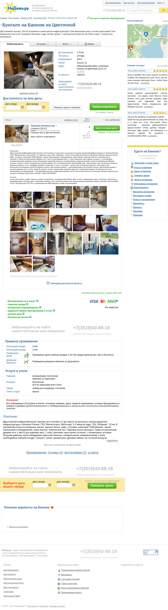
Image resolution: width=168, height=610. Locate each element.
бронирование (36, 452)
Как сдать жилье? (11, 587)
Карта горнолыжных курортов (75, 588)
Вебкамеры (66, 575)
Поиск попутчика (69, 583)
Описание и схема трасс (146, 163)
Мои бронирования (146, 3)
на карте (80, 71)
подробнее (112, 440)
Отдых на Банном (143, 167)
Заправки (138, 211)
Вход (159, 3)
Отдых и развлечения (144, 199)
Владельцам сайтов (12, 596)
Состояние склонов (70, 579)
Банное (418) (26, 18)
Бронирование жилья (71, 592)
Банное (80, 62)
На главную (32, 606)
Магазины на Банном (143, 192)
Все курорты (14, 18)
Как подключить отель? (14, 583)
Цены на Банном (142, 171)
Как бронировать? (11, 570)
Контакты (43, 606)
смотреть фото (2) (29, 93)
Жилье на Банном (143, 180)
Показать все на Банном (18, 527)
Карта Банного (141, 187)
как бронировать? (84, 88)
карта (94, 452)
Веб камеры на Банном (145, 184)
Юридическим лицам (13, 578)
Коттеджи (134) (40, 18)
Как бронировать (113, 3)
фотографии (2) (75, 452)
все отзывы (162, 65)
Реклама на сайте (57, 606)
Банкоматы (138, 203)
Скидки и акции (142, 175)
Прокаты (137, 207)
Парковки (138, 215)
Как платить (129, 3)
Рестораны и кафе (142, 196)
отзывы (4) (55, 452)
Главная (3, 18)
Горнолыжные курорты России (75, 570)
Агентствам (9, 591)
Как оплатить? (10, 574)
